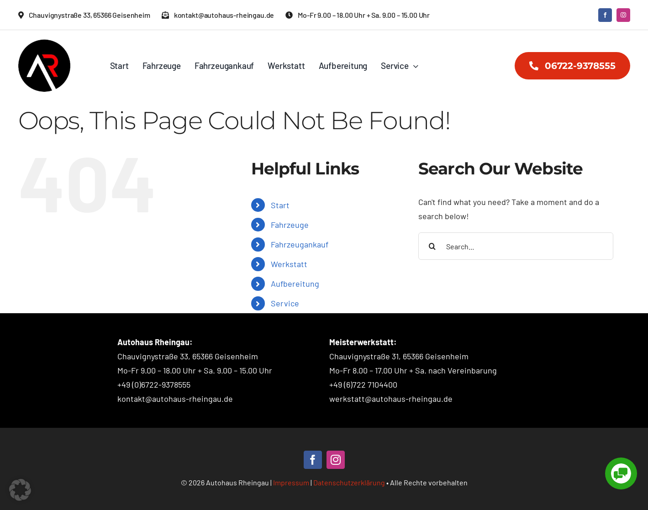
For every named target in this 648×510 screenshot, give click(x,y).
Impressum (291, 482)
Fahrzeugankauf (299, 244)
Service (285, 303)
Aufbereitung (295, 284)
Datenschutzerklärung (349, 482)
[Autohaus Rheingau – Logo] (44, 43)
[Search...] (515, 246)
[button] (20, 490)
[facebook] (605, 15)
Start (280, 205)
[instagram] (623, 15)
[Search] (432, 246)
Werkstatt (289, 264)
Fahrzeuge (290, 225)
